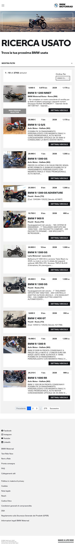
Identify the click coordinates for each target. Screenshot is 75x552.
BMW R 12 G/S (36, 124)
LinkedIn (5, 442)
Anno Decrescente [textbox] (63, 78)
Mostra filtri (8, 63)
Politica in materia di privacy (12, 481)
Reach (3, 496)
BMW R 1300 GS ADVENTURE (45, 192)
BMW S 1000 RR (37, 377)
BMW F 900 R (36, 218)
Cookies (4, 486)
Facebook (6, 430)
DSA (3, 511)
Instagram (6, 434)
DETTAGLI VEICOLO (59, 110)
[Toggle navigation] (3, 5)
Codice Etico (6, 501)
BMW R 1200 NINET (39, 92)
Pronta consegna (8, 463)
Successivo (54, 408)
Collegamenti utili (8, 473)
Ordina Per (61, 74)
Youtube (5, 438)
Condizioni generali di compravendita (16, 506)
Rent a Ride (6, 458)
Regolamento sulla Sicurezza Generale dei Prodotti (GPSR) (25, 515)
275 (45, 408)
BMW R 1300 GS (37, 158)
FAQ (3, 468)
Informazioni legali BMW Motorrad (15, 520)
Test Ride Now (7, 453)
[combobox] (63, 78)
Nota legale (5, 491)
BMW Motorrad (7, 449)
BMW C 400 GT (37, 318)
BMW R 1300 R (37, 343)
